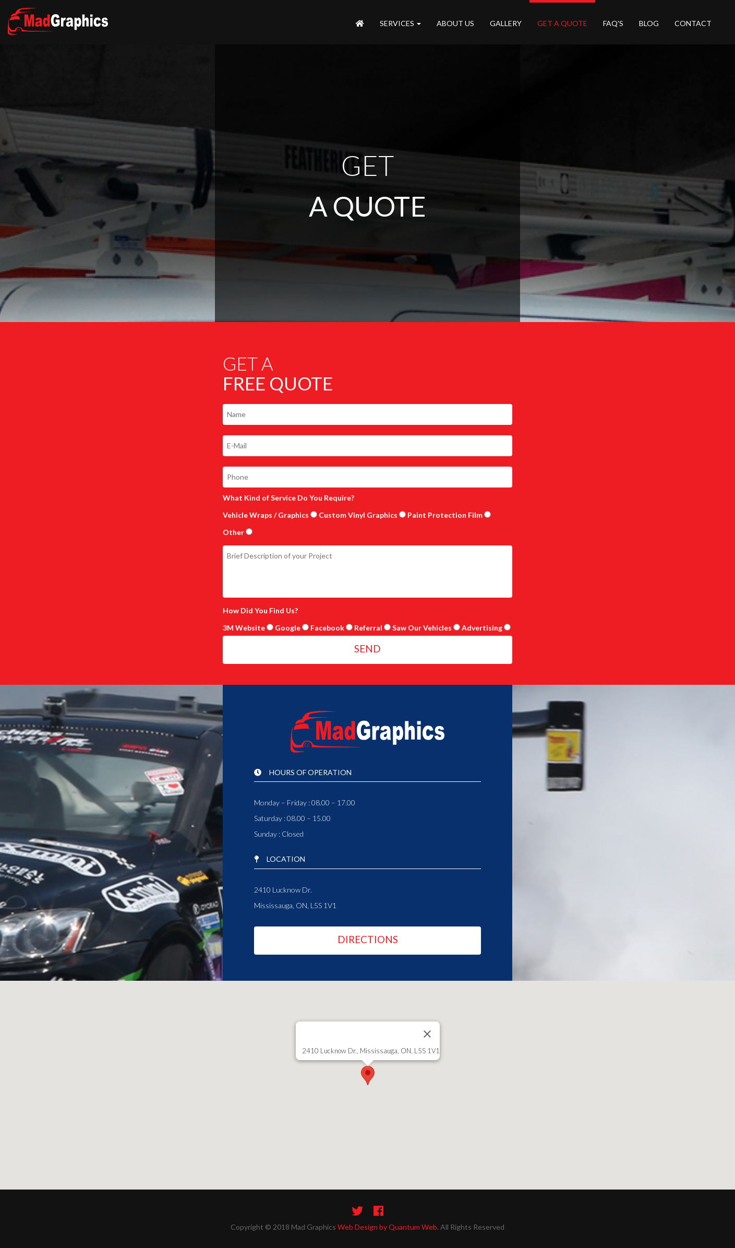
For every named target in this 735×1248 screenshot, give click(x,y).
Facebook (327, 627)
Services (400, 23)
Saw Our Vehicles (422, 627)
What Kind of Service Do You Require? (288, 497)
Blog (649, 23)
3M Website (244, 627)
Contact (693, 23)
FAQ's (613, 23)
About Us (455, 23)
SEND (367, 649)
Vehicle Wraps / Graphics (266, 514)
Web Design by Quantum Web (387, 1226)
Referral (368, 627)
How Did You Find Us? (260, 610)
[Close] (427, 1034)
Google (287, 627)
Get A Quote (562, 23)
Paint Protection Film (445, 514)
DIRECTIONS (368, 939)
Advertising (482, 627)
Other (233, 532)
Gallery (506, 23)
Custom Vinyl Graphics (358, 514)
